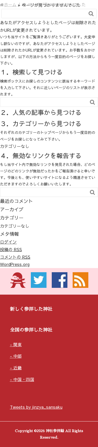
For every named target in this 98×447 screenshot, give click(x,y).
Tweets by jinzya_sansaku (36, 407)
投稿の (11, 249)
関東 (17, 344)
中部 (17, 356)
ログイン (8, 242)
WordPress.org (15, 264)
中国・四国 (23, 379)
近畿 (17, 367)
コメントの (15, 257)
